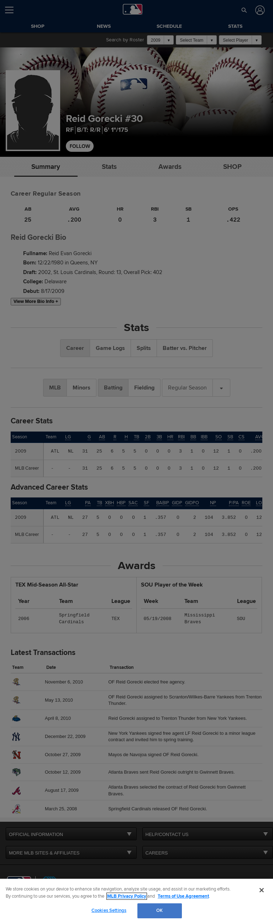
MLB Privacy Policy (126, 896)
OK (159, 910)
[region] (136, 901)
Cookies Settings (108, 910)
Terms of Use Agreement (183, 896)
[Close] (261, 890)
